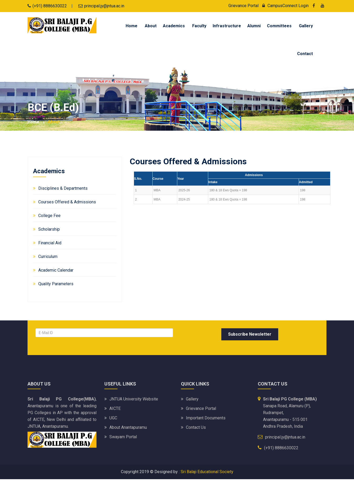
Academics (174, 25)
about (54, 121)
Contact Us (196, 427)
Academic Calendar (55, 270)
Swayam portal (123, 436)
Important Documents (206, 417)
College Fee (49, 215)
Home (131, 25)
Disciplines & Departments (63, 188)
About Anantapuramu (128, 427)
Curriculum (47, 256)
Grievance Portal (243, 5)
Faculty (199, 25)
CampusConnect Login (284, 5)
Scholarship (49, 229)
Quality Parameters (55, 283)
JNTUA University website (133, 399)
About (151, 25)
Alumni (254, 25)
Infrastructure (227, 25)
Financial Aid (49, 242)
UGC (113, 417)
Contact (305, 53)
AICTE (115, 408)
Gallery (306, 25)
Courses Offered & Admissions (67, 201)
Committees (279, 25)
